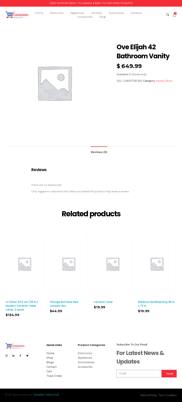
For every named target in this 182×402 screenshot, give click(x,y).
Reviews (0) (99, 152)
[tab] (99, 150)
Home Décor (164, 80)
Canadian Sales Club (46, 394)
